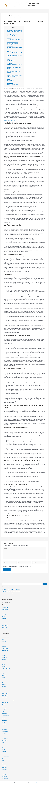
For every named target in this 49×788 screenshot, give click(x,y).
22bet (3, 662)
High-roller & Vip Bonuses (11, 60)
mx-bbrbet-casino (5, 738)
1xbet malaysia (4, 657)
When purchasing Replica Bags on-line (8, 593)
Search (3, 582)
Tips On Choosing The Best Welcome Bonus (14, 69)
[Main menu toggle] (46, 4)
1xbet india (4, 653)
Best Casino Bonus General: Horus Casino (14, 30)
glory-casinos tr (4, 713)
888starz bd (4, 666)
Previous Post (4, 539)
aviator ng (3, 675)
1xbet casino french (5, 652)
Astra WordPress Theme (34, 782)
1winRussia (4, 646)
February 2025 (4, 621)
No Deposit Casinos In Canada (12, 42)
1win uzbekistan (5, 644)
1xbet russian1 (4, 661)
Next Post (45, 539)
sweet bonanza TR (5, 767)
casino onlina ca (5, 695)
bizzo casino (4, 684)
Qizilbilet (3, 749)
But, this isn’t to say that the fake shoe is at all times (11, 589)
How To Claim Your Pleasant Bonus (13, 43)
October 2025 (4, 611)
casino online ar (5, 697)
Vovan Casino (4, 776)
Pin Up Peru (4, 745)
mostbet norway (5, 731)
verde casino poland (5, 772)
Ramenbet (4, 751)
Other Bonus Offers (10, 80)
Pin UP (3, 742)
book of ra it (4, 688)
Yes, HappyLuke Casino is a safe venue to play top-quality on (12, 596)
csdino (3, 706)
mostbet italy (4, 729)
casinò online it (4, 698)
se (2, 758)
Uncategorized (13, 17)
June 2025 (4, 618)
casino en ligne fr (5, 693)
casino (3, 691)
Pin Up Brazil (4, 744)
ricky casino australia (5, 756)
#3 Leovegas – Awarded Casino (12, 84)
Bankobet (3, 677)
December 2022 (5, 629)
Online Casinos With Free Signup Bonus (14, 73)
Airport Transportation (6, 668)
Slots (3, 760)
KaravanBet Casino (5, 715)
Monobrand (4, 724)
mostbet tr (4, 736)
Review (3, 753)
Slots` (3, 762)
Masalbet (3, 722)
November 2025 (5, 609)
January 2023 (4, 627)
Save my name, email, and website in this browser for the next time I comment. (18, 566)
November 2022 (5, 630)
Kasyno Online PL (5, 716)
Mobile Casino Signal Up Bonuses (13, 36)
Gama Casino (4, 709)
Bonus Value (9, 38)
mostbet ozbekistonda (6, 733)
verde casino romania (6, 774)
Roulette (8, 68)
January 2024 (4, 623)
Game (3, 711)
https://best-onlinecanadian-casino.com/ (11, 120)
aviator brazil (4, 671)
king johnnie (4, 718)
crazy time (4, 704)
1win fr (3, 639)
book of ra (4, 686)
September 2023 (5, 625)
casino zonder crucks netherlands (8, 700)
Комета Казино (5, 778)
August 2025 (4, 614)
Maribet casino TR (5, 720)
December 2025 (5, 607)
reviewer (3, 754)
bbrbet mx (4, 682)
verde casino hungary (6, 771)
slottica (3, 763)
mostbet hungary (5, 727)
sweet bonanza (4, 765)
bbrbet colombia (5, 680)
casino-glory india (5, 702)
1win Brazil (4, 635)
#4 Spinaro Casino (10, 83)
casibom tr (4, 689)
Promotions (9, 81)
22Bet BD (3, 664)
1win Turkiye (4, 643)
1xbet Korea (4, 655)
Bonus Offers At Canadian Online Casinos (14, 67)
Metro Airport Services (33, 4)
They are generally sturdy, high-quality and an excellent (11, 591)
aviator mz (4, 673)
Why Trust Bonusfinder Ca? (11, 35)
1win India (4, 641)
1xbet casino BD (5, 650)
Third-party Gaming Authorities (12, 34)
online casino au (5, 740)
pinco (3, 747)
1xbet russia (4, 659)
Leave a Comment (7, 17)
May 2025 (3, 620)
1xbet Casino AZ (5, 648)
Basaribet (3, 679)
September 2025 (5, 612)
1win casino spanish (5, 637)
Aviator (3, 670)
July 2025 (3, 616)
